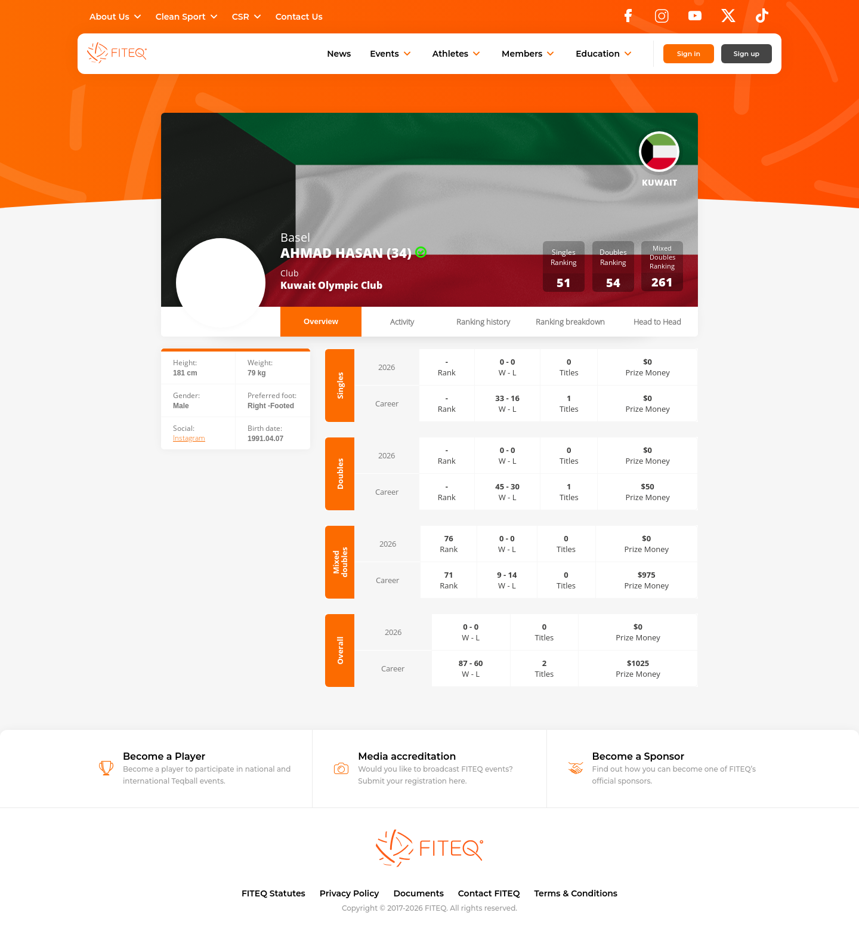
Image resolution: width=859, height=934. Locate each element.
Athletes (457, 54)
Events (391, 54)
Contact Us (299, 16)
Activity (402, 321)
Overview (321, 321)
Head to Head (657, 321)
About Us (116, 17)
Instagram (189, 438)
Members (529, 54)
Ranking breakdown (570, 321)
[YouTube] (695, 19)
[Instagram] (661, 19)
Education (605, 54)
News (339, 53)
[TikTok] (762, 19)
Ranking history (483, 321)
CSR (248, 17)
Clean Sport (188, 17)
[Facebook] (628, 19)
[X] (728, 19)
